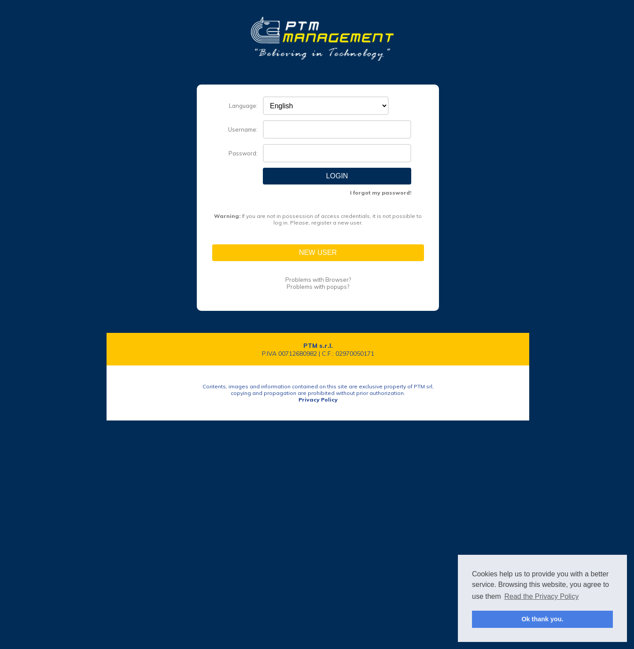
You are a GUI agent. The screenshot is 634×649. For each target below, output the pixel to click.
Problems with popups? (318, 286)
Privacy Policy (318, 399)
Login (337, 176)
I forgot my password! (380, 192)
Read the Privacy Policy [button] (541, 596)
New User (318, 252)
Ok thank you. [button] (542, 619)
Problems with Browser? (318, 279)
